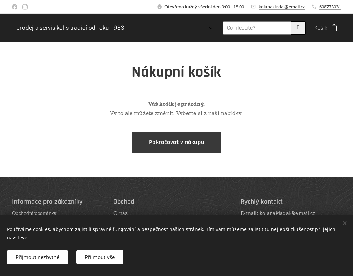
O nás (120, 213)
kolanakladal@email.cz (282, 6)
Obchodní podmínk (33, 213)
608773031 (330, 6)
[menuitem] (151, 28)
